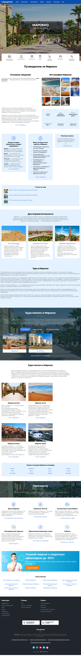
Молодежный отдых (52, 319)
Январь (12, 458)
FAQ (22, 593)
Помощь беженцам (45, 601)
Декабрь (68, 463)
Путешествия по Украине (47, 599)
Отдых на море (37, 319)
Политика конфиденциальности (38, 629)
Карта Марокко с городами (11, 570)
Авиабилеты (5, 593)
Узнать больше (67, 145)
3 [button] (69, 144)
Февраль (31, 458)
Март (49, 458)
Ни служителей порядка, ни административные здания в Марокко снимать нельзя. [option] (66, 140)
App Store (43, 595)
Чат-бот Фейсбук (26, 597)
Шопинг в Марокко (30, 577)
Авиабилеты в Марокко (50, 577)
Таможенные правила (40, 506)
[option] (15, 332)
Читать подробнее (20, 125)
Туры (3, 597)
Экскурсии (25, 319)
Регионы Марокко (31, 570)
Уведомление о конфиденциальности (40, 632)
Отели (3, 599)
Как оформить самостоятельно (13, 508)
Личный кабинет (45, 593)
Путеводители (6, 605)
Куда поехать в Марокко (50, 570)
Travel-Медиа (5, 603)
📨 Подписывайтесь (14, 79)
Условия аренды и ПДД (67, 508)
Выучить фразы (13, 533)
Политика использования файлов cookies (59, 629)
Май (12, 460)
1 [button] (65, 144)
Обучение (43, 597)
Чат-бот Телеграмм (26, 595)
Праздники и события (67, 532)
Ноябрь (50, 463)
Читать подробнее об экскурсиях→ (40, 345)
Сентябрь (12, 463)
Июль (49, 460)
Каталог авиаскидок (7, 595)
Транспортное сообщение (40, 530)
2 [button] (67, 144)
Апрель (68, 458)
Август (68, 460)
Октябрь (31, 463)
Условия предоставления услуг (20, 629)
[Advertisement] (20, 95)
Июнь (31, 460)
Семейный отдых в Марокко (30, 573)
